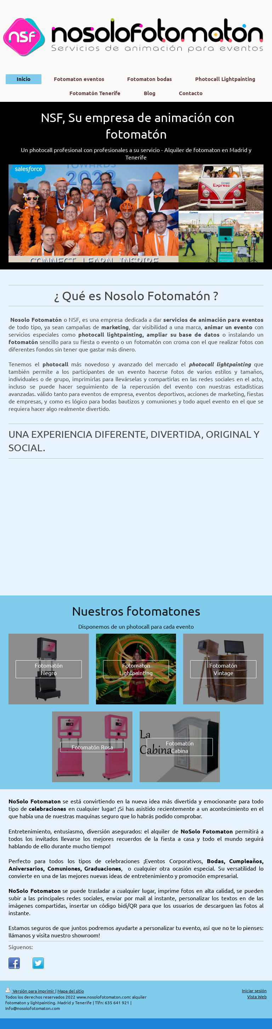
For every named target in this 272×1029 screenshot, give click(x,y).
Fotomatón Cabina (180, 746)
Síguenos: (20, 946)
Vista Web (257, 996)
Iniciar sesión (254, 990)
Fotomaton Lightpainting (136, 669)
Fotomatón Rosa (92, 746)
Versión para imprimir (30, 991)
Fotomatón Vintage (223, 669)
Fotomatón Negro (49, 669)
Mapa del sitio (70, 991)
